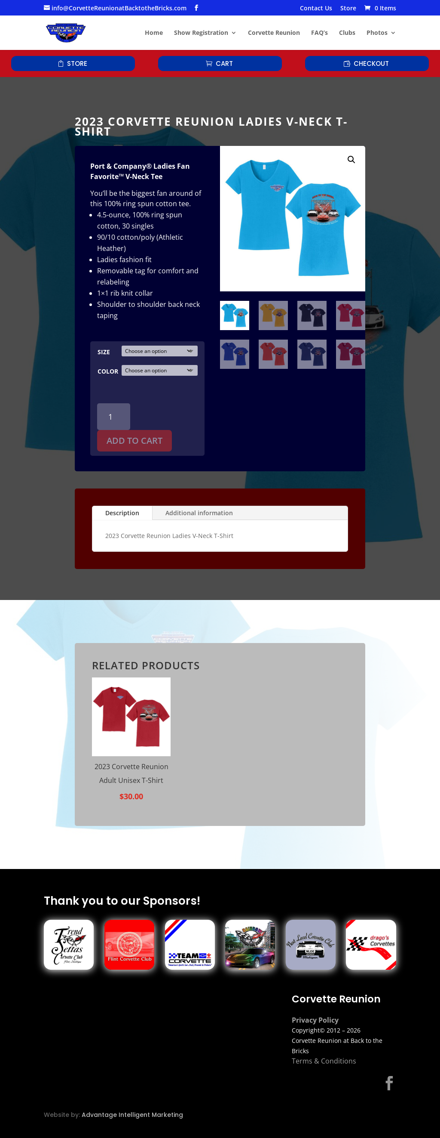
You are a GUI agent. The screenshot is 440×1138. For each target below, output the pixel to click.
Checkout (371, 63)
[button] (351, 159)
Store (348, 8)
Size (104, 352)
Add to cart (134, 440)
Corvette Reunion (274, 33)
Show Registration (201, 33)
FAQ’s (319, 33)
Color (108, 371)
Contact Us (316, 8)
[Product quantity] (113, 416)
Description (122, 513)
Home (154, 33)
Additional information (199, 513)
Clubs (347, 33)
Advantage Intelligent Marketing (132, 1114)
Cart (224, 63)
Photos (377, 33)
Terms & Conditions (324, 1061)
